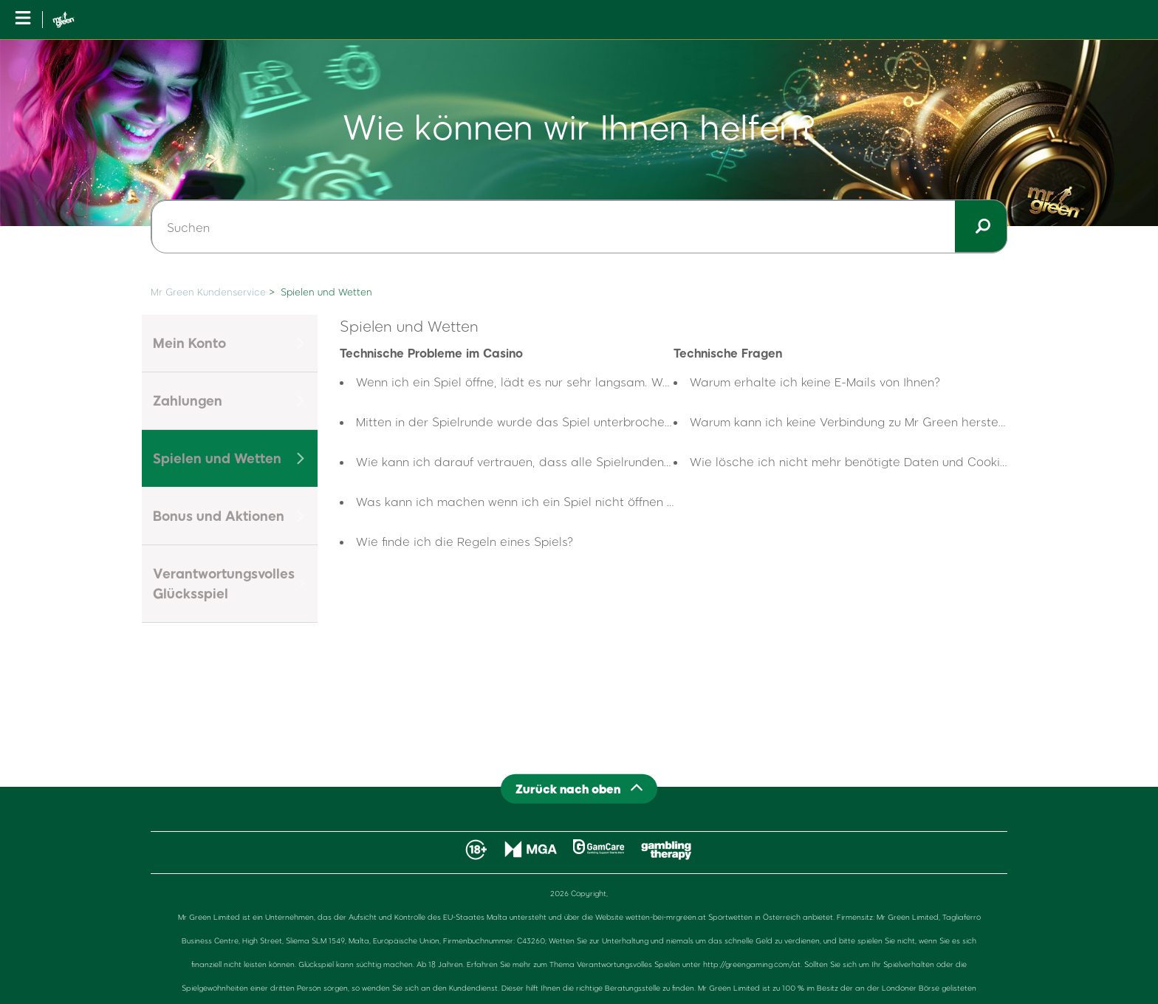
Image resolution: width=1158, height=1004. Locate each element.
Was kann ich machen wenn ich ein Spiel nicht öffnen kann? (528, 501)
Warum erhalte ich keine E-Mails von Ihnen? (815, 382)
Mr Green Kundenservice (208, 292)
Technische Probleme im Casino (431, 353)
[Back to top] (579, 788)
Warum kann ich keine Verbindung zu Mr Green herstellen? (857, 421)
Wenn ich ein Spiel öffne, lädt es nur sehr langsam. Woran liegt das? (553, 382)
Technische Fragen (728, 353)
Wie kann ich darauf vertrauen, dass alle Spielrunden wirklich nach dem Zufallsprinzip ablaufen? (635, 461)
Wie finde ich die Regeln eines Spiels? (465, 541)
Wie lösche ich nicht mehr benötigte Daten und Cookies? (854, 461)
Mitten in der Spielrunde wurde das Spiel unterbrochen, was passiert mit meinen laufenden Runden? (644, 421)
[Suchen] (579, 226)
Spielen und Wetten (326, 292)
